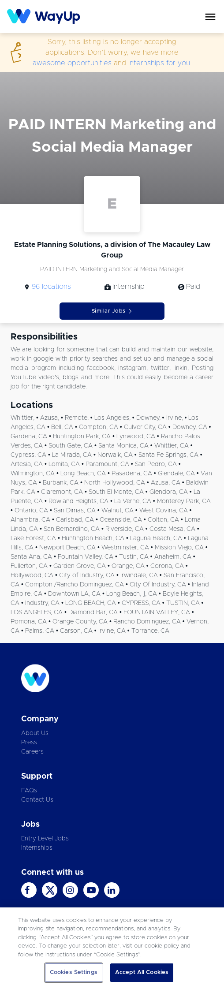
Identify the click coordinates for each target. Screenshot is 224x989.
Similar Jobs (112, 311)
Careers (32, 752)
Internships (36, 848)
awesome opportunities (72, 63)
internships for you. (159, 63)
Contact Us (37, 800)
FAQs (29, 790)
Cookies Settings (73, 972)
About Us (35, 733)
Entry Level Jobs (45, 839)
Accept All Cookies (141, 972)
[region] (112, 948)
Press (29, 742)
